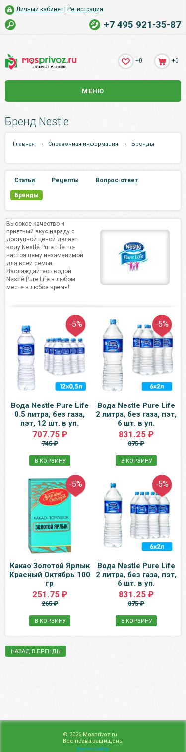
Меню (93, 91)
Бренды (26, 195)
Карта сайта (93, 749)
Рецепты (65, 180)
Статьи (24, 180)
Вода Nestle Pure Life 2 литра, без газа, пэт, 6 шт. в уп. (136, 414)
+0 (138, 61)
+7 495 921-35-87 (142, 24)
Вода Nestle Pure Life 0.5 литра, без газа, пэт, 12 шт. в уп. (50, 414)
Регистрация (85, 9)
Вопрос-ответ (117, 180)
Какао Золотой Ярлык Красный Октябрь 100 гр (49, 574)
